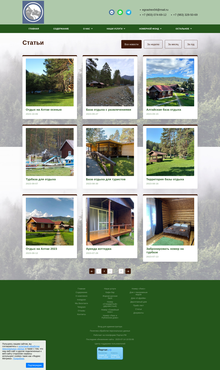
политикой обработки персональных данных (20, 347)
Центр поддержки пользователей (110, 344)
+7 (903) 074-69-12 (154, 14)
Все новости (131, 44)
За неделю (153, 44)
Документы (138, 313)
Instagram (81, 300)
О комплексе (81, 296)
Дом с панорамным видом (138, 293)
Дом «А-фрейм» (138, 298)
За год (190, 44)
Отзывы (81, 311)
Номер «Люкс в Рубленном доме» (110, 317)
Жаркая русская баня (110, 297)
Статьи (138, 309)
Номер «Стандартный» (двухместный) (110, 304)
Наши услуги (110, 289)
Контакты (81, 314)
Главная (34, 28)
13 (121, 271)
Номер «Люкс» (138, 289)
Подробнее (18, 358)
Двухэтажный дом (138, 302)
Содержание (61, 28)
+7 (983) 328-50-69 (185, 14)
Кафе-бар (110, 292)
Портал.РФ (121, 335)
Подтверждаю (35, 365)
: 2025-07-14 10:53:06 (124, 339)
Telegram (81, 307)
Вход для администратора (110, 326)
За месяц (173, 44)
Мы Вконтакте (81, 303)
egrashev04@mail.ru (155, 9)
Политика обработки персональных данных (110, 331)
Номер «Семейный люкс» (110, 311)
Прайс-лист (138, 305)
